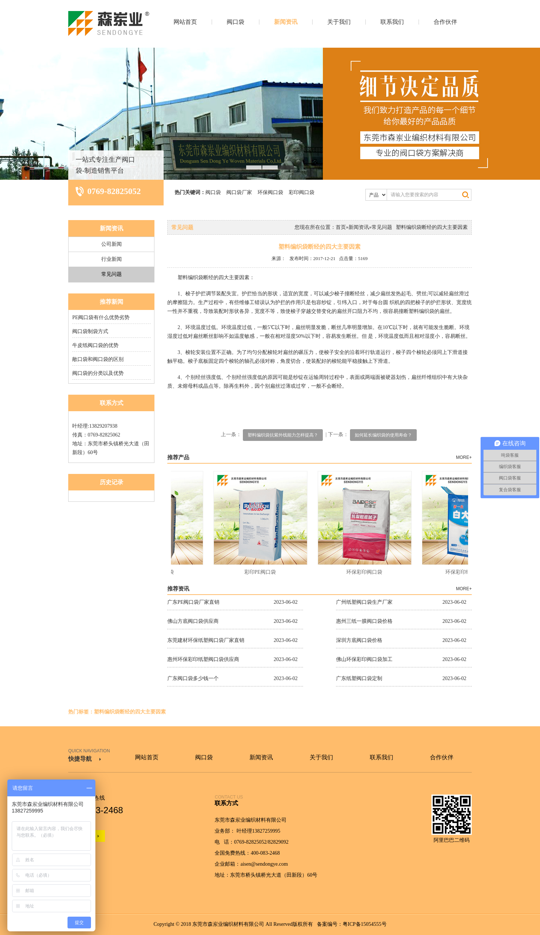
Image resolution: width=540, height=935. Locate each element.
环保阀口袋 (270, 192)
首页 (341, 227)
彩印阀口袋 (301, 192)
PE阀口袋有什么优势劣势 (100, 317)
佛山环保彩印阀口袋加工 (364, 659)
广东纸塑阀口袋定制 (359, 678)
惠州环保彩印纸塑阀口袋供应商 (203, 659)
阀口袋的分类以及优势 (98, 373)
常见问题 (111, 274)
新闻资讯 (286, 22)
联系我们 (392, 22)
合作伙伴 (445, 22)
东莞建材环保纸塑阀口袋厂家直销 (205, 640)
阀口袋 (235, 22)
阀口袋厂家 (239, 192)
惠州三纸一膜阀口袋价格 (364, 621)
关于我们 (339, 22)
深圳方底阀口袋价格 (359, 640)
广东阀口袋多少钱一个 (193, 678)
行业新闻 (111, 259)
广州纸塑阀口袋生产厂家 (364, 602)
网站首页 (185, 22)
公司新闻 (111, 244)
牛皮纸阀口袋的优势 (95, 345)
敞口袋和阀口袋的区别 (98, 359)
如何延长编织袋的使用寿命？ (383, 435)
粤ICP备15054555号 (365, 924)
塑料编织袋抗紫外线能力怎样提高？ (283, 435)
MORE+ (464, 457)
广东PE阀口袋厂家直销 (193, 602)
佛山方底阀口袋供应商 (193, 621)
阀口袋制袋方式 (90, 331)
